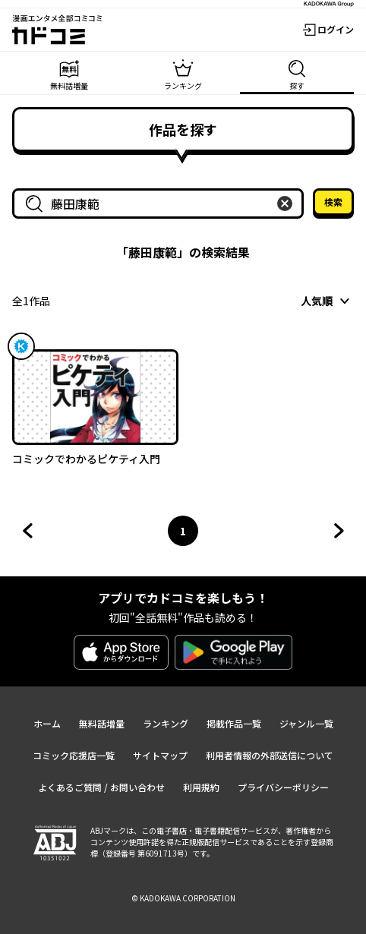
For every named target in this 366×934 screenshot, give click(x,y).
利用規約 (201, 787)
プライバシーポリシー (283, 787)
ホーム (47, 723)
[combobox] (161, 203)
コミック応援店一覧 (74, 755)
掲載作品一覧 (234, 723)
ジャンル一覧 (306, 723)
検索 (333, 201)
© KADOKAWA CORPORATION (183, 898)
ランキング (165, 723)
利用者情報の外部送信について (269, 755)
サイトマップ (160, 755)
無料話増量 (102, 723)
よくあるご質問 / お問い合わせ (101, 787)
